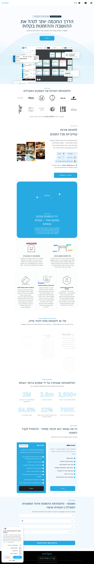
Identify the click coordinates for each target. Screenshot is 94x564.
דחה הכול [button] (8, 557)
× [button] (4, 528)
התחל (47, 38)
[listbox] (5, 528)
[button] (12, 560)
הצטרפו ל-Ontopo (65, 175)
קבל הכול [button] (17, 557)
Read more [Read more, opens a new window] (5, 542)
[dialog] (12, 545)
